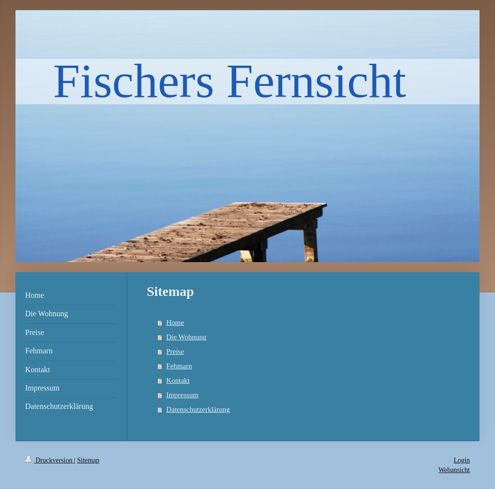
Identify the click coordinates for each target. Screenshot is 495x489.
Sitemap (88, 460)
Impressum (182, 395)
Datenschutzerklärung (198, 409)
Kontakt (177, 380)
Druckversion (49, 460)
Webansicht (454, 470)
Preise (175, 351)
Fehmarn (179, 366)
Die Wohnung (186, 337)
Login (462, 460)
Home (175, 322)
